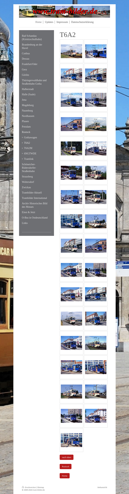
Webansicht (102, 487)
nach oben (66, 457)
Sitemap (40, 487)
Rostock (65, 466)
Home (64, 475)
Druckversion (29, 487)
